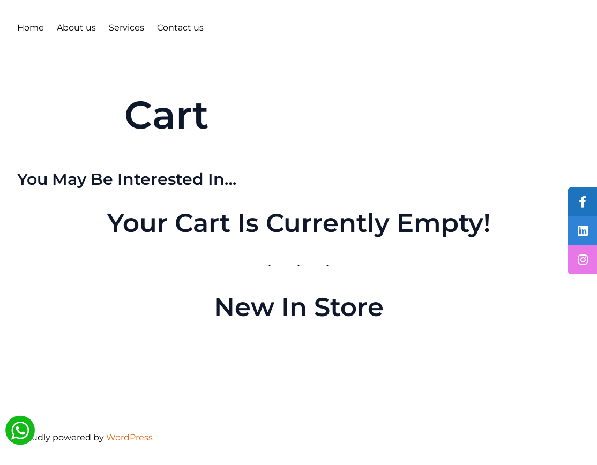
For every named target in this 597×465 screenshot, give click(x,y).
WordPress (129, 437)
